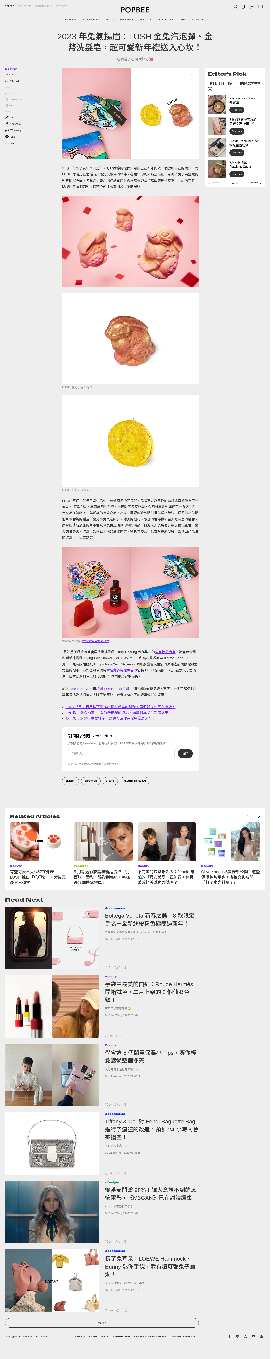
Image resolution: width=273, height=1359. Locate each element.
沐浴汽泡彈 (91, 781)
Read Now (237, 110)
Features (81, 866)
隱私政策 (112, 763)
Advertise (121, 1336)
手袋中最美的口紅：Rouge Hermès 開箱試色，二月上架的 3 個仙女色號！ (149, 992)
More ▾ (102, 1322)
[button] (233, 183)
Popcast (61, 6)
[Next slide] (257, 816)
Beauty (11, 68)
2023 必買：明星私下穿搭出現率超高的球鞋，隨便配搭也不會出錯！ (120, 707)
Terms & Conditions (150, 1336)
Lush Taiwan (135, 781)
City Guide (24, 6)
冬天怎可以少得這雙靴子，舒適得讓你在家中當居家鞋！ (110, 718)
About (80, 1336)
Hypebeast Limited (20, 1336)
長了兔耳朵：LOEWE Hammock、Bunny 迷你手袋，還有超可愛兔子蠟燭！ (150, 1267)
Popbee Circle (43, 6)
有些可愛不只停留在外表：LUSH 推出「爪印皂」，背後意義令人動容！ (38, 877)
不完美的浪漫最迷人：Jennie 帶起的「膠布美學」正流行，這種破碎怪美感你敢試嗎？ (166, 877)
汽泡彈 (111, 781)
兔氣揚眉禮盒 (165, 652)
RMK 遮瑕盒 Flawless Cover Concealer (240, 167)
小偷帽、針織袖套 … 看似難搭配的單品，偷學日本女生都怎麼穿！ (118, 713)
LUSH (71, 781)
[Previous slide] (248, 816)
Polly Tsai (14, 80)
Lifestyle (112, 1182)
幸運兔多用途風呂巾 (95, 641)
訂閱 (185, 753)
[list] (130, 113)
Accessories (115, 908)
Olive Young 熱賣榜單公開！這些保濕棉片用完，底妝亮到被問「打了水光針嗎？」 (230, 877)
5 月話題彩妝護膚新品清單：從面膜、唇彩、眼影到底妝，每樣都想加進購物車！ (102, 877)
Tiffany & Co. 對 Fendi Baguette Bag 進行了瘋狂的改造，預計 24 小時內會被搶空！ (151, 1129)
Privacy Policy (183, 1336)
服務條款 (101, 763)
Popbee (9, 6)
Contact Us (99, 1336)
